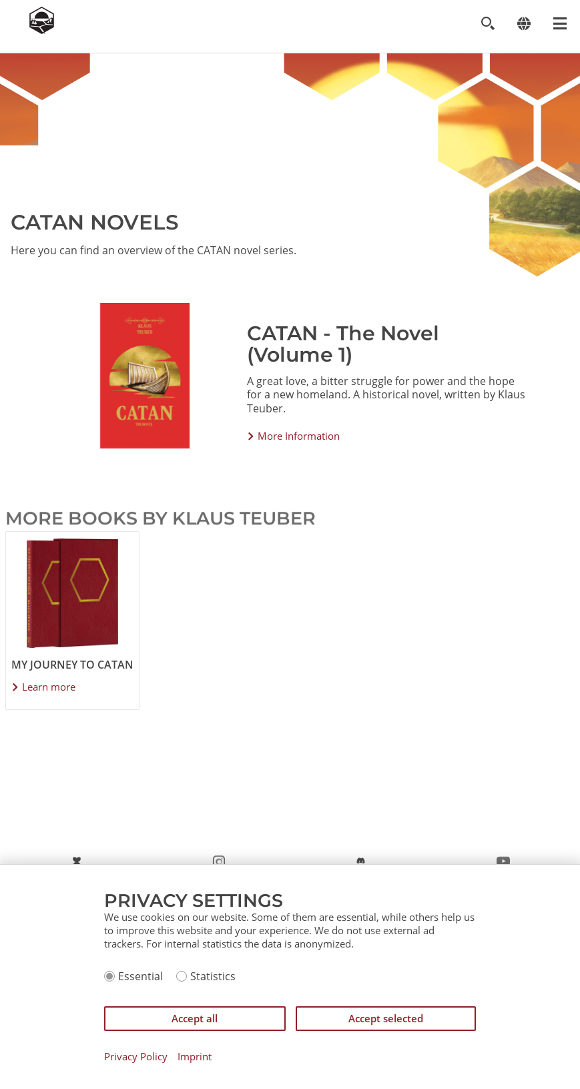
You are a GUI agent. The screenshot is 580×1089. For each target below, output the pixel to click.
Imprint (195, 1056)
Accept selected (385, 1018)
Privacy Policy (136, 1056)
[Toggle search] (487, 23)
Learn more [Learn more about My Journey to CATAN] (48, 686)
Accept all (195, 1018)
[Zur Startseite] (41, 30)
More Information (299, 435)
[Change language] (523, 23)
